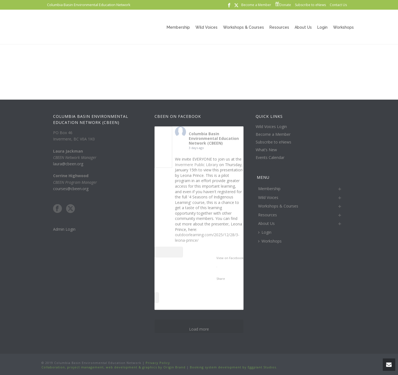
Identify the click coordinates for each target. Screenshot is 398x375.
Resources (279, 27)
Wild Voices (206, 27)
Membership (178, 27)
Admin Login (64, 229)
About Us (303, 27)
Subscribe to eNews (273, 142)
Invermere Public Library (196, 164)
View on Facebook (229, 258)
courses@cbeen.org (70, 188)
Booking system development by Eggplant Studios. (233, 367)
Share (220, 278)
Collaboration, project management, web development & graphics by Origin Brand (113, 367)
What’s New (266, 149)
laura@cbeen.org (68, 163)
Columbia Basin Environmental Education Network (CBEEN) (214, 138)
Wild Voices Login (271, 126)
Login (322, 27)
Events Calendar (270, 157)
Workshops (343, 27)
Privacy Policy (157, 363)
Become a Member (273, 134)
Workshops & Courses (243, 27)
